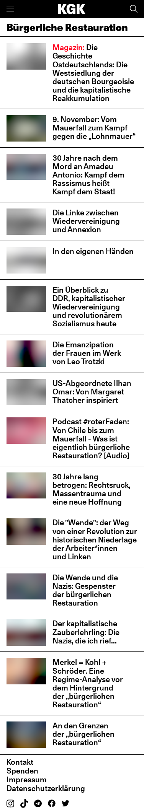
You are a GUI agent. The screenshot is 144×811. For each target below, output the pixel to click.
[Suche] (133, 9)
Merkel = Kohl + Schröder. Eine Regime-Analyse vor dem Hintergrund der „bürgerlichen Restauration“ (87, 683)
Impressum (27, 779)
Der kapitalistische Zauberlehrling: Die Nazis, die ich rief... (85, 632)
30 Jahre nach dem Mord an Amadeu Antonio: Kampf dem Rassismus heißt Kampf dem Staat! (88, 175)
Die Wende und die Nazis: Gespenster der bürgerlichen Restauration (85, 590)
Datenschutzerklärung (46, 788)
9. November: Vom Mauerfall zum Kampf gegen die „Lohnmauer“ (94, 128)
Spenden (22, 770)
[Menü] (10, 9)
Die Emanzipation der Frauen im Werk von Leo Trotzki (86, 353)
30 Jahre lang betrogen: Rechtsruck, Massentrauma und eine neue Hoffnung (91, 489)
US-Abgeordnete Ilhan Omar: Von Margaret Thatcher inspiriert (91, 392)
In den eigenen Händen (93, 251)
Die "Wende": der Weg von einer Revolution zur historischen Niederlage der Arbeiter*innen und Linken (94, 539)
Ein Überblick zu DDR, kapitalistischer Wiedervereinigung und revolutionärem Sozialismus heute (88, 307)
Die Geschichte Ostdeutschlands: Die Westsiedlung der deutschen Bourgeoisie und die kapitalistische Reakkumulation (93, 73)
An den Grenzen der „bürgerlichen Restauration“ (83, 734)
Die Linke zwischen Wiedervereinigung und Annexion (86, 221)
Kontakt (20, 762)
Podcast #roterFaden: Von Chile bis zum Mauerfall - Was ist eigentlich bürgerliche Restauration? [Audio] (91, 438)
